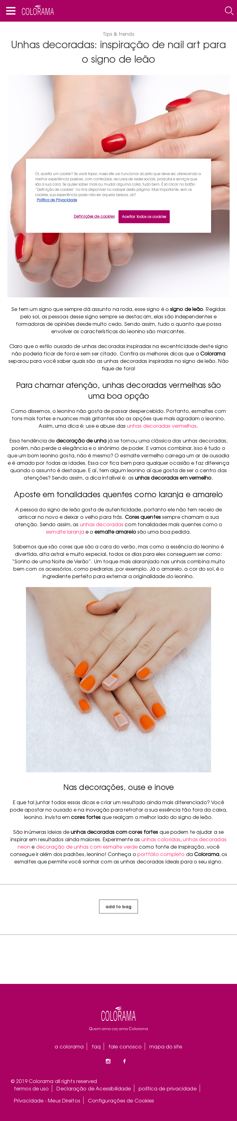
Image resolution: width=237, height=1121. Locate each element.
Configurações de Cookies (121, 1100)
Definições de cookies (94, 216)
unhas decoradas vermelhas (162, 425)
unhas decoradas (102, 524)
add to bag (118, 906)
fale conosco (125, 1046)
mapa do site (165, 1046)
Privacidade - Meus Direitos (47, 1100)
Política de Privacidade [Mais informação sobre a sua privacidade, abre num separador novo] (57, 199)
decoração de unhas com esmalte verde (87, 846)
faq (96, 1046)
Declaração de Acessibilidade (93, 1088)
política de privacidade (167, 1088)
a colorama (69, 1046)
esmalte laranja (65, 531)
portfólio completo (161, 854)
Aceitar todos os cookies (144, 216)
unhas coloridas (161, 839)
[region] (118, 195)
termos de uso (31, 1088)
